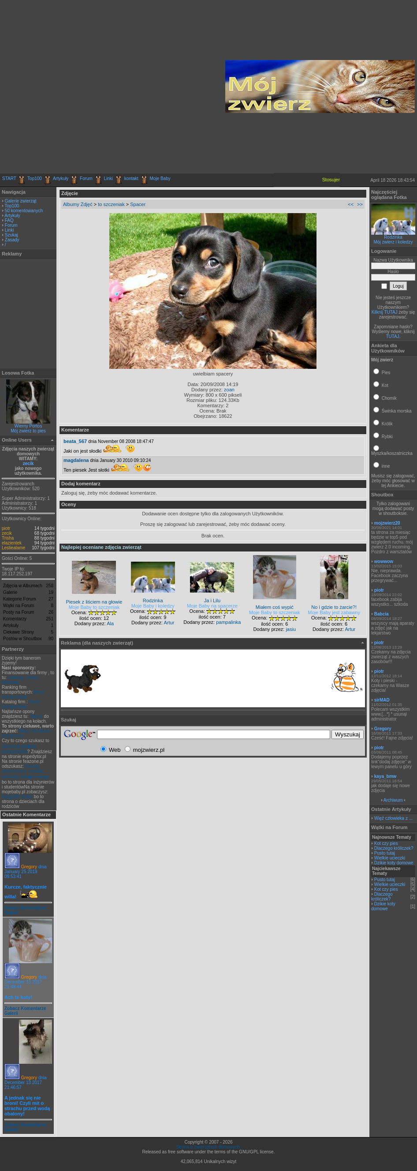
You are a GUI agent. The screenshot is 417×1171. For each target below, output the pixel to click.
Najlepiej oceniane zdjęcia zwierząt (101, 547)
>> (360, 204)
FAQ (9, 220)
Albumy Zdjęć (78, 204)
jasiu (291, 629)
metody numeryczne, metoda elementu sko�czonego (25, 771)
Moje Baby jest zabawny (334, 612)
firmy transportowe (23, 694)
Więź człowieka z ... (393, 818)
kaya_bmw (385, 776)
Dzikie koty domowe (393, 862)
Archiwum (393, 800)
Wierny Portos (28, 426)
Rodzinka (393, 237)
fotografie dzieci (17, 796)
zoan (229, 389)
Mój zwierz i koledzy (393, 242)
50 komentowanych (24, 210)
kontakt (131, 178)
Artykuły (61, 178)
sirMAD (382, 700)
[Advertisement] (84, 86)
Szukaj (11, 235)
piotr (6, 528)
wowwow (383, 561)
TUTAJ (392, 336)
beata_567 (75, 441)
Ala (110, 623)
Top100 (34, 178)
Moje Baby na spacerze (212, 605)
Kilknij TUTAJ (385, 312)
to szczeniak (111, 204)
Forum (86, 178)
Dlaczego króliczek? (393, 848)
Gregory (29, 866)
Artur (169, 622)
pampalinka (228, 622)
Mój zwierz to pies (28, 430)
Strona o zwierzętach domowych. (208, 1147)
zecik (28, 463)
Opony (36, 716)
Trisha (8, 538)
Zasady (12, 239)
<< (351, 204)
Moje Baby (159, 178)
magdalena (76, 460)
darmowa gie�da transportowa (19, 749)
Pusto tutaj (384, 853)
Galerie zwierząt (21, 201)
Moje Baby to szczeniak (94, 607)
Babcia (381, 614)
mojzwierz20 (387, 523)
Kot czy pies (386, 843)
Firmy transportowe (21, 704)
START (9, 178)
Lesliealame (13, 547)
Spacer (137, 204)
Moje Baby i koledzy (153, 605)
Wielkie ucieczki (390, 858)
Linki (108, 178)
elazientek (12, 542)
